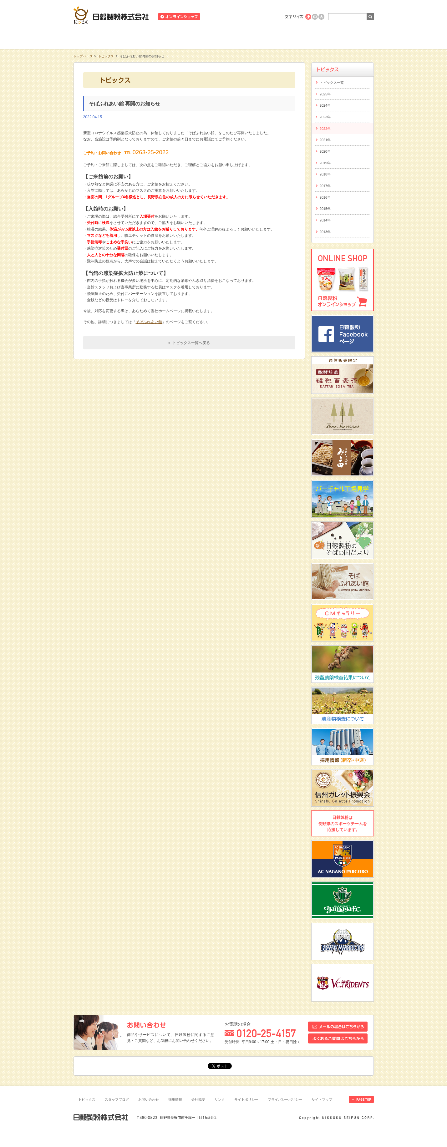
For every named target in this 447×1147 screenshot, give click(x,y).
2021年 (325, 140)
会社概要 (198, 1099)
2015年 (325, 209)
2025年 (325, 94)
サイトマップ (322, 1099)
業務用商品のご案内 (259, 17)
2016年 (325, 197)
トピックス (106, 56)
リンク (220, 1099)
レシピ (224, 37)
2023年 (325, 117)
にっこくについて (284, 37)
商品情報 (164, 37)
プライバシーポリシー (285, 1099)
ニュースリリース (221, 17)
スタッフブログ (117, 1099)
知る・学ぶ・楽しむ (104, 37)
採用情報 (175, 1099)
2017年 (325, 186)
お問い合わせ (148, 1099)
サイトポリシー (246, 1099)
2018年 (325, 174)
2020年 (325, 151)
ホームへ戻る (358, 3)
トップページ (83, 56)
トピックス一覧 (332, 82)
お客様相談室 (344, 37)
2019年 (325, 163)
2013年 (325, 232)
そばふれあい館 (149, 322)
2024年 (325, 105)
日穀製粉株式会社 (111, 15)
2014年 (325, 220)
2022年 (325, 128)
